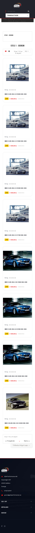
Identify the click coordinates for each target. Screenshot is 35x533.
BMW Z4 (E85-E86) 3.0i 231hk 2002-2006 (16, 329)
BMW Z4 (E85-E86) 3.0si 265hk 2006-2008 (16, 376)
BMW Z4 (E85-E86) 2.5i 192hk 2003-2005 (16, 188)
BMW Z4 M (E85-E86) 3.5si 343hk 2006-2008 (17, 423)
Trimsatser (12, 15)
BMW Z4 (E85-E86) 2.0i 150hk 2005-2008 (16, 94)
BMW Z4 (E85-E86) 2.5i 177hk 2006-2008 (16, 235)
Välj (27, 51)
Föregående (10, 441)
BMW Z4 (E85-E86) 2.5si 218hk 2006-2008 (16, 282)
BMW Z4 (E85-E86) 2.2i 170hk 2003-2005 (16, 141)
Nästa (27, 441)
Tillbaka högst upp (21, 445)
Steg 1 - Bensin (8, 35)
